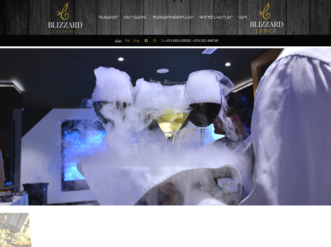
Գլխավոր (106, 17)
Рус (127, 40)
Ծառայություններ (171, 17)
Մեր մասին (133, 17)
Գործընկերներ (214, 17)
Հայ (118, 40)
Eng (136, 40)
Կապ (241, 17)
